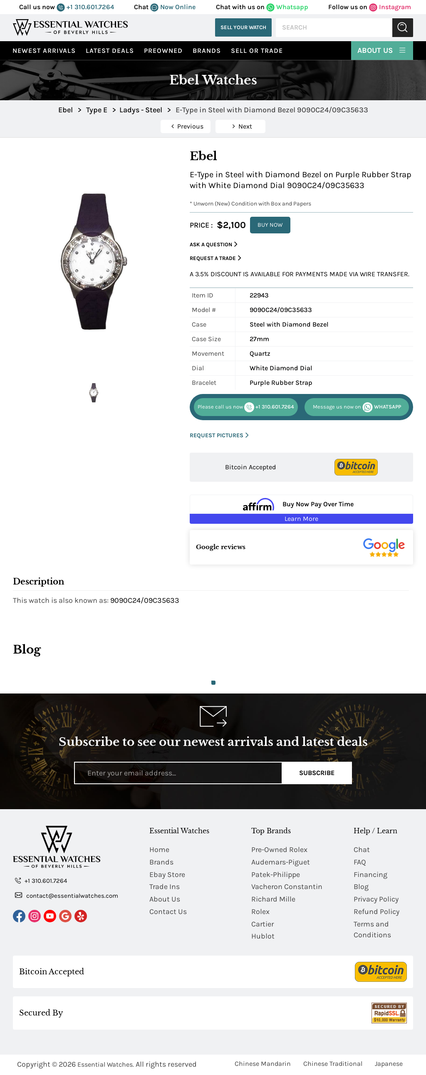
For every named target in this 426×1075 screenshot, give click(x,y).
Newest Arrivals (44, 50)
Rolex (260, 911)
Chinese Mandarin (263, 1064)
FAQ (360, 862)
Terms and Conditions (372, 930)
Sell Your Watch (243, 27)
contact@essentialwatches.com (66, 895)
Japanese (389, 1064)
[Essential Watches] (70, 27)
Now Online (173, 7)
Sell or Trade (257, 50)
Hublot (263, 936)
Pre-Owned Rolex (279, 849)
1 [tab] (213, 683)
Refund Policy (376, 911)
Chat (362, 849)
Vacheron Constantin (287, 887)
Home (159, 849)
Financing (370, 874)
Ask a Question (214, 244)
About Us (382, 50)
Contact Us (168, 911)
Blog (361, 887)
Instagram (390, 7)
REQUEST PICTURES (219, 435)
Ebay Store (167, 874)
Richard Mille (273, 899)
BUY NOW (270, 224)
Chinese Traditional (332, 1064)
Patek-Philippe (276, 874)
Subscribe (316, 773)
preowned (163, 50)
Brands (207, 50)
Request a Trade (215, 258)
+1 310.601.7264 (85, 7)
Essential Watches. (105, 1065)
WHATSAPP (357, 407)
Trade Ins (164, 887)
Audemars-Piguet (280, 862)
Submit (402, 27)
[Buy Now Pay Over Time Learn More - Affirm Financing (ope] (301, 509)
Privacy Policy (376, 899)
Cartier (263, 924)
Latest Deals (110, 50)
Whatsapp (287, 7)
